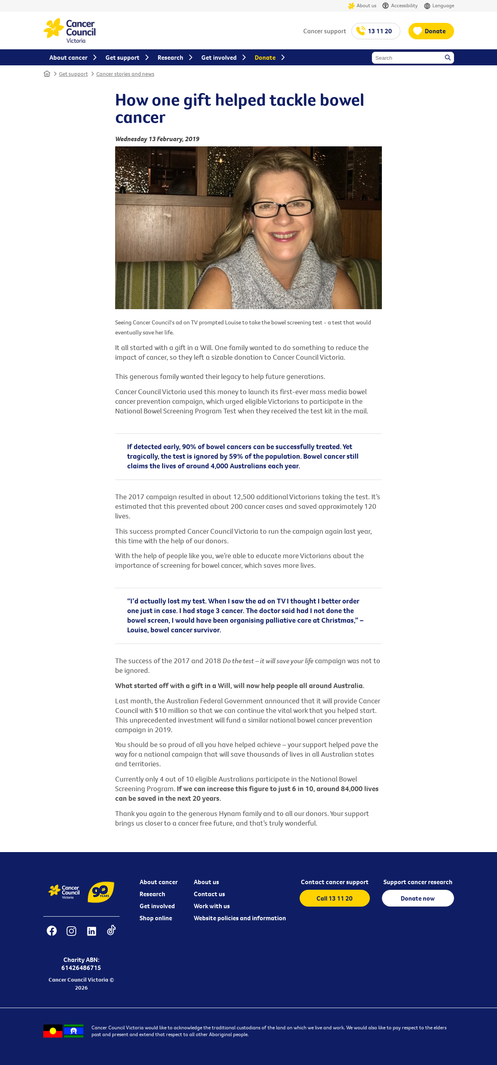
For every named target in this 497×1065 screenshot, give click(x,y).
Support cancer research (417, 882)
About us (362, 6)
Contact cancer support (335, 882)
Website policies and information (240, 918)
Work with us (212, 906)
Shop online (156, 918)
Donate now (418, 898)
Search (448, 58)
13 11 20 (380, 31)
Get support (73, 73)
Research (152, 894)
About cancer (159, 882)
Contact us (209, 894)
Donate (435, 31)
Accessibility (400, 6)
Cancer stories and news (125, 73)
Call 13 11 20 (334, 898)
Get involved (157, 906)
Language (439, 6)
